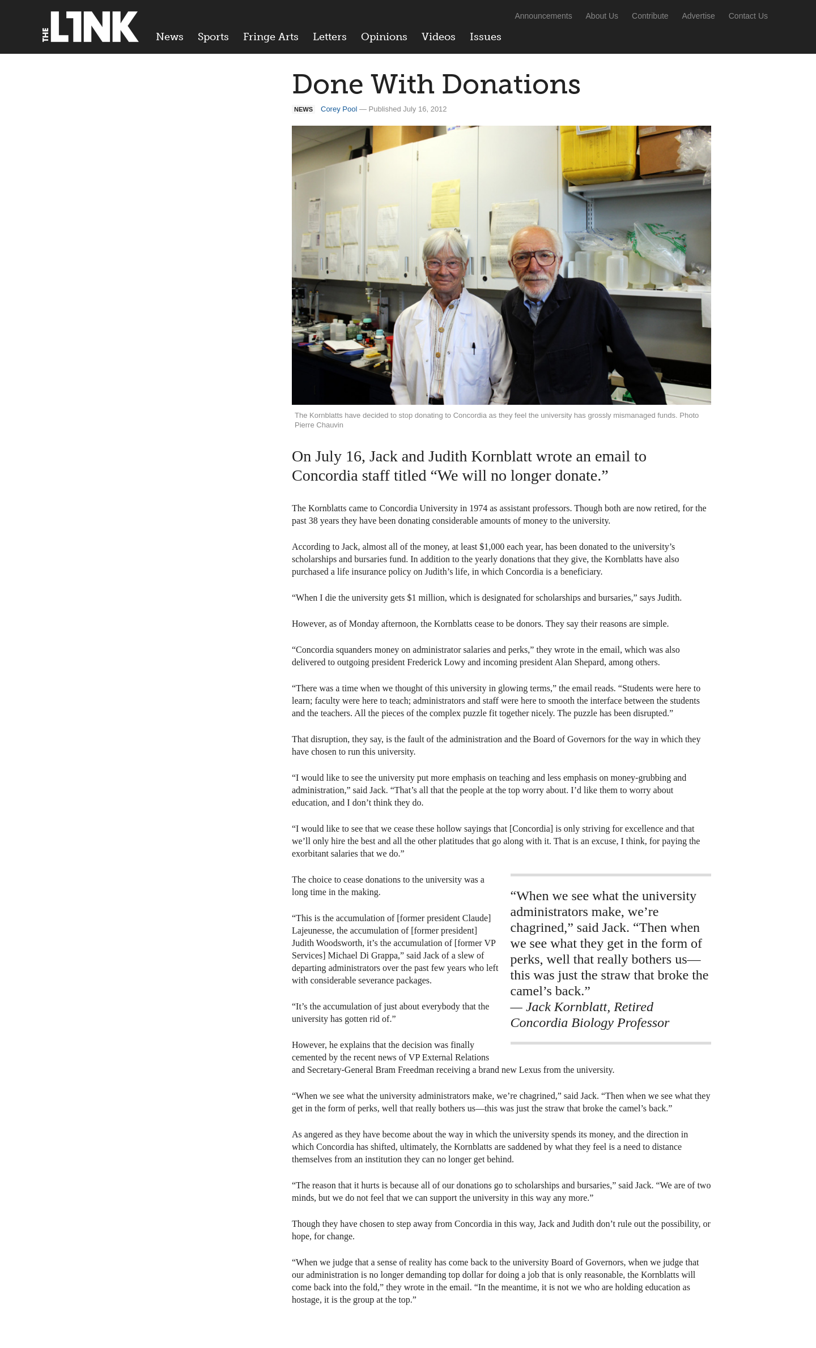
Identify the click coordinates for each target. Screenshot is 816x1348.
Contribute (650, 15)
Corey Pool (339, 109)
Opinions (384, 37)
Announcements (543, 15)
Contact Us (748, 15)
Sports (213, 37)
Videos (439, 37)
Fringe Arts (271, 37)
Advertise (698, 15)
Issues (486, 37)
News (170, 37)
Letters (330, 37)
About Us (602, 15)
